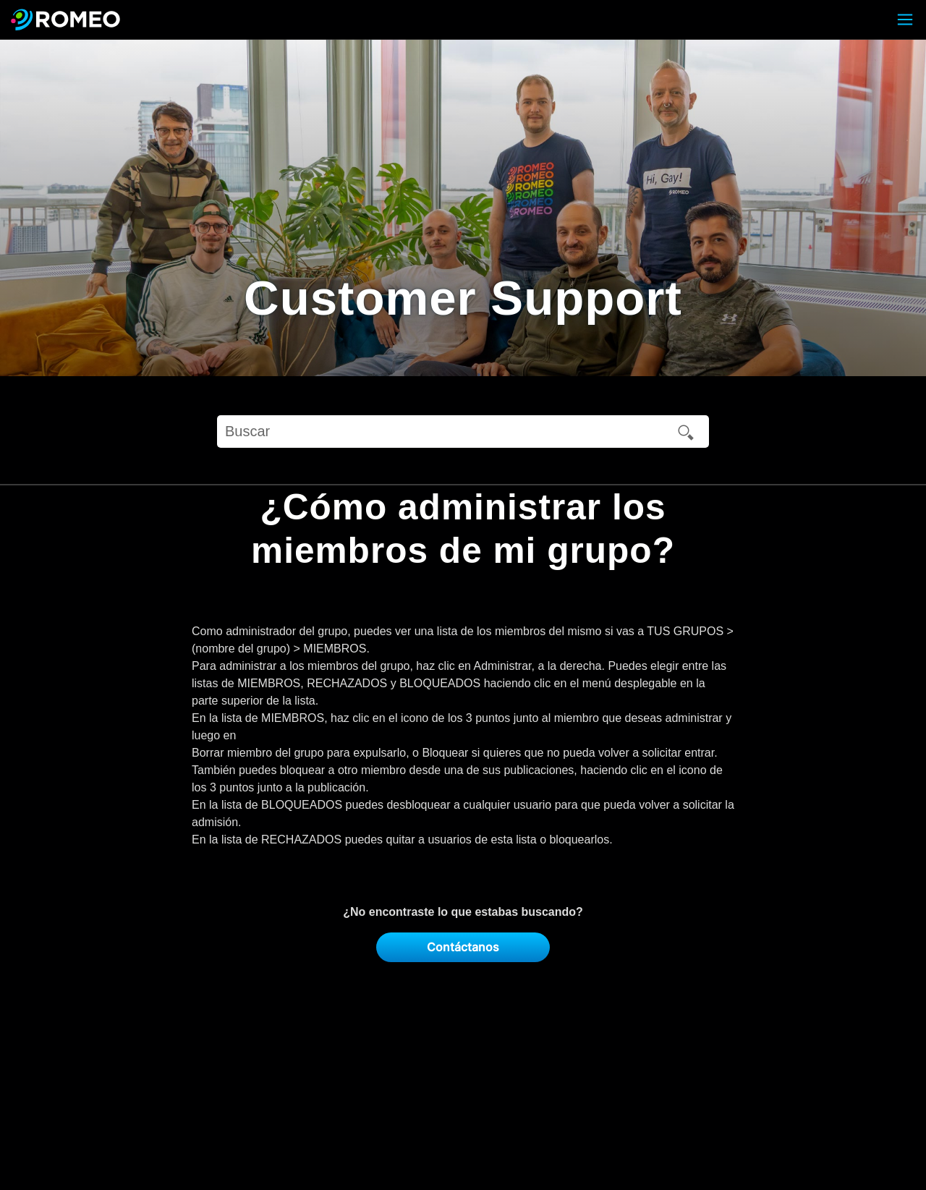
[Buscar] (463, 431)
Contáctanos (463, 947)
